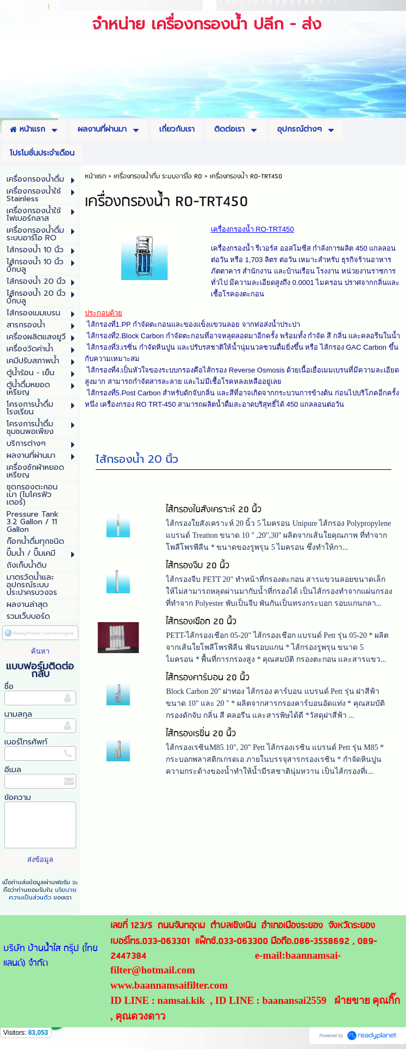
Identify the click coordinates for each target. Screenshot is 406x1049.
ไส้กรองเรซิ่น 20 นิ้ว (201, 735)
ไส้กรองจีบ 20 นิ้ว (197, 567)
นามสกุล (18, 714)
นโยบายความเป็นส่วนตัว (43, 893)
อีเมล (12, 769)
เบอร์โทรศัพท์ (25, 742)
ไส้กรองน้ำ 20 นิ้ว (137, 460)
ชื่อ (9, 686)
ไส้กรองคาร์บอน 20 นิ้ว (207, 679)
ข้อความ (17, 797)
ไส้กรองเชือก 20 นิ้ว (201, 623)
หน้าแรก (95, 176)
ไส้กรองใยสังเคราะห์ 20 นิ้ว (213, 511)
